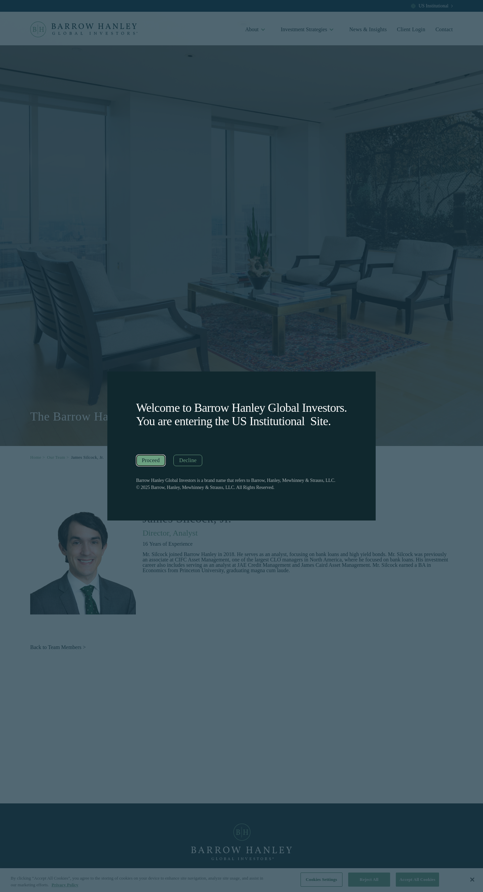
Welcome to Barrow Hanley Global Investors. (241, 407)
